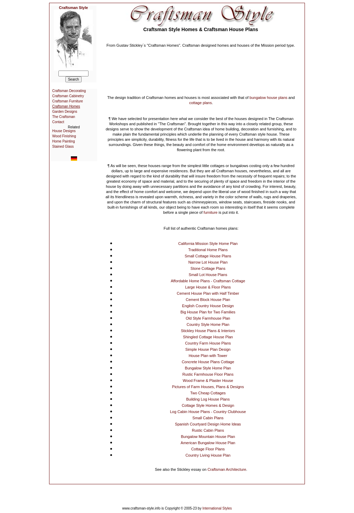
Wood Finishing (64, 136)
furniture (210, 212)
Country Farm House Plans (208, 343)
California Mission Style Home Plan (208, 243)
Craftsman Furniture (67, 101)
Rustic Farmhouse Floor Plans (208, 374)
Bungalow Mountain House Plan (208, 436)
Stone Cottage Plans (207, 268)
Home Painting (63, 141)
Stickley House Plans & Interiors (208, 331)
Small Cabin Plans (208, 418)
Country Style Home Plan (208, 324)
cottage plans (200, 103)
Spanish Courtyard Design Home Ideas (208, 424)
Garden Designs (64, 111)
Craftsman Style (73, 8)
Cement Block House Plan (208, 299)
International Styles (217, 508)
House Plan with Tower (208, 356)
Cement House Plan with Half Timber (208, 293)
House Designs (64, 131)
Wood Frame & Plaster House (208, 380)
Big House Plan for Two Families (207, 312)
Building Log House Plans (208, 399)
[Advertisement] (201, 65)
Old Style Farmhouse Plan (208, 318)
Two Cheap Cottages (208, 393)
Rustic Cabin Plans (208, 430)
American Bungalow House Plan (208, 443)
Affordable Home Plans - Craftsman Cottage (208, 281)
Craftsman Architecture (226, 469)
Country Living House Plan (207, 455)
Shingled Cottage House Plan (208, 337)
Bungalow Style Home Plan (208, 368)
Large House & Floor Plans (208, 287)
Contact (58, 122)
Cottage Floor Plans (208, 449)
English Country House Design (208, 306)
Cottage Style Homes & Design (208, 405)
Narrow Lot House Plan (208, 262)
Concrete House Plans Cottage (208, 362)
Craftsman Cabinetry (68, 96)
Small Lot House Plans (208, 275)
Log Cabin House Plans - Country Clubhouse (208, 412)
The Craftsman (63, 117)
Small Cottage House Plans (208, 256)
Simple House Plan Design (208, 349)
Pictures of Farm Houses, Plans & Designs (208, 387)
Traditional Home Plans (208, 250)
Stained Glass (63, 146)
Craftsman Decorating (69, 91)
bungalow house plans (268, 97)
